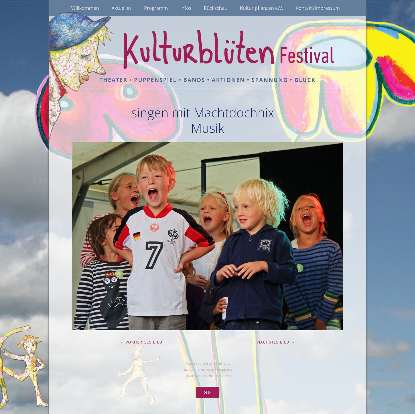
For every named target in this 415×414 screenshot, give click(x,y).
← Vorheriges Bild (141, 342)
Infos (185, 8)
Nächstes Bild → (276, 342)
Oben (207, 392)
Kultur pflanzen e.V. (261, 8)
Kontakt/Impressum (318, 8)
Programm (156, 8)
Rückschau (216, 8)
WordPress (223, 370)
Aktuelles (121, 8)
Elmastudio (222, 376)
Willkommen (85, 8)
